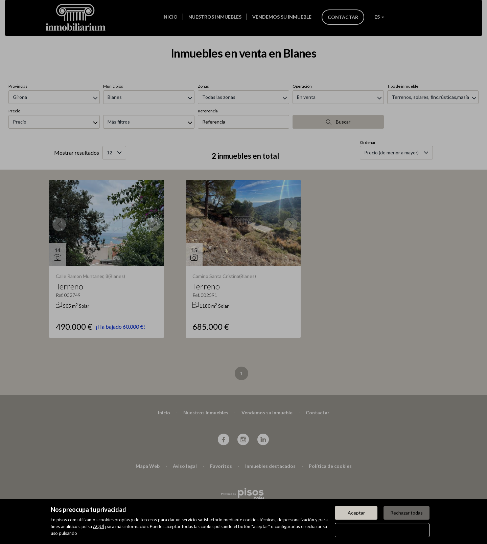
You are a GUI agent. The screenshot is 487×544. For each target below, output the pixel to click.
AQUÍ (98, 526)
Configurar (382, 530)
